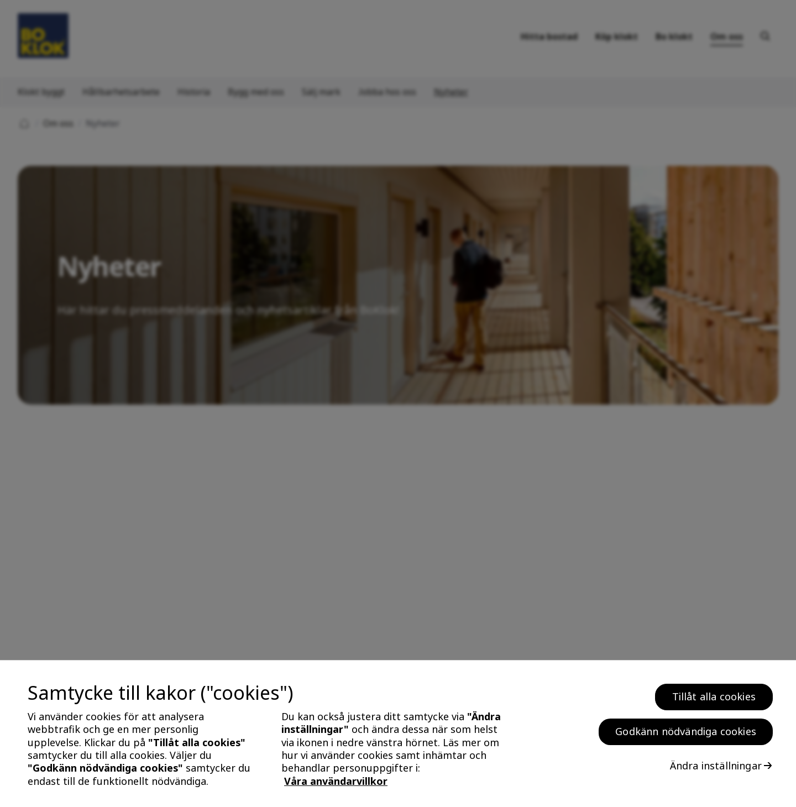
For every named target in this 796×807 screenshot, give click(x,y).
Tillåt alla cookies (714, 701)
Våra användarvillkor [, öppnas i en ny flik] (335, 786)
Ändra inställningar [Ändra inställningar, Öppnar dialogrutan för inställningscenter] (716, 770)
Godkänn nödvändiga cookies (685, 736)
